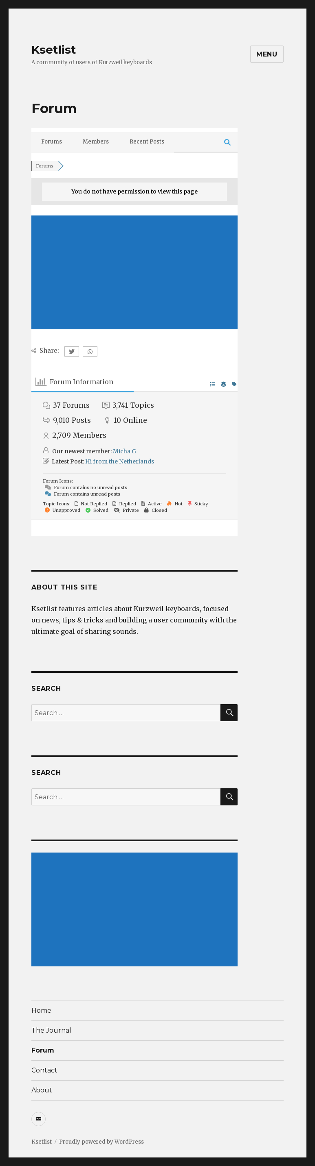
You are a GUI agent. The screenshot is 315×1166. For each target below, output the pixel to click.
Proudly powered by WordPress (101, 1141)
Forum (42, 1050)
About (41, 1090)
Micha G (124, 451)
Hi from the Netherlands (119, 461)
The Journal (51, 1030)
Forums (51, 141)
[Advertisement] (134, 272)
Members (96, 141)
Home (41, 1010)
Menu (267, 54)
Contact (44, 1070)
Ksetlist (53, 50)
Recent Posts (147, 141)
